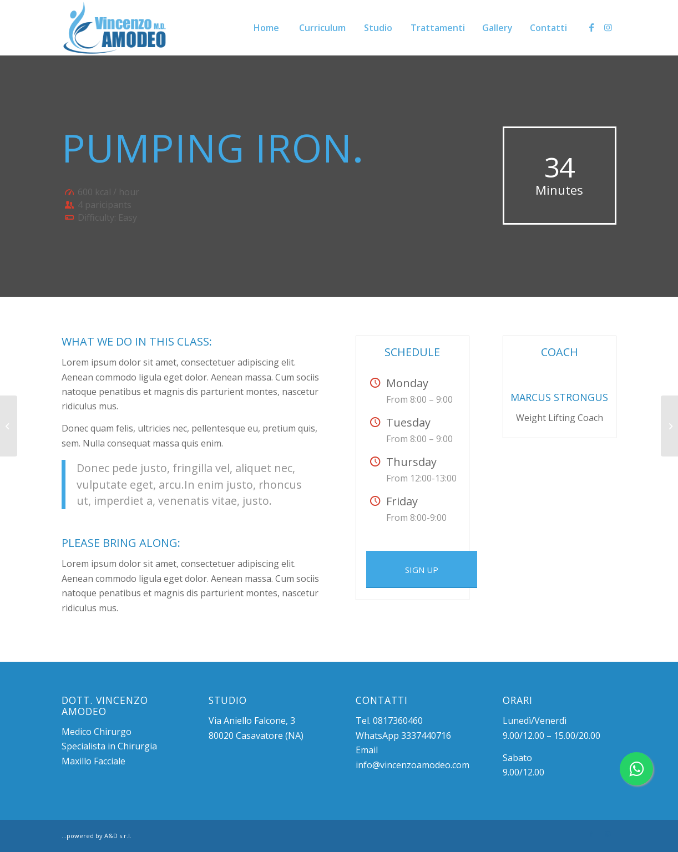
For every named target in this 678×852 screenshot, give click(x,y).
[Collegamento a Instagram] (608, 27)
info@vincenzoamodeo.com (412, 765)
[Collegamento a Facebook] (591, 27)
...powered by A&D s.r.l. (96, 835)
